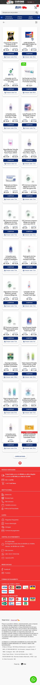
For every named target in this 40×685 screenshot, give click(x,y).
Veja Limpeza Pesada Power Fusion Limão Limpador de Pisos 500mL (29, 365)
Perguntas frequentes (11, 520)
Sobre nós (8, 494)
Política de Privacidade (11, 508)
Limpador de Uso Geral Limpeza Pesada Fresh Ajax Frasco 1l (29, 294)
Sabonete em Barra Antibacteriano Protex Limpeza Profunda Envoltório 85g (10, 188)
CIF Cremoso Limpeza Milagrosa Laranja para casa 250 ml (29, 222)
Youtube (7, 573)
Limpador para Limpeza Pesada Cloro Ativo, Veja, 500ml (10, 116)
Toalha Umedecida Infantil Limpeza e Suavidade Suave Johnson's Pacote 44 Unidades (29, 437)
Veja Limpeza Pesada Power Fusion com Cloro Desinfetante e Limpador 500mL (10, 401)
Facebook (7, 569)
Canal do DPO (9, 558)
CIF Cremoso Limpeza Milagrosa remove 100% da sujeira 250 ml (10, 223)
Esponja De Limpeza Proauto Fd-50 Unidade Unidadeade (11, 44)
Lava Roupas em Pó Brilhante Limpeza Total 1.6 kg (29, 115)
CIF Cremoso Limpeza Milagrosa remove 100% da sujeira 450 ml (29, 187)
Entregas (8, 527)
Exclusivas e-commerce (9, 17)
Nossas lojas (9, 498)
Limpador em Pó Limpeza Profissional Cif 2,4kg (11, 79)
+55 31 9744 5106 (13, 554)
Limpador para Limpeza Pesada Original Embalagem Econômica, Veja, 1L (10, 258)
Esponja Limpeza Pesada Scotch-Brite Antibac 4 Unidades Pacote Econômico (11, 365)
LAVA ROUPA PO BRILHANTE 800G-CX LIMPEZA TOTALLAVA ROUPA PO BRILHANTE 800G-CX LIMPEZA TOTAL (29, 47)
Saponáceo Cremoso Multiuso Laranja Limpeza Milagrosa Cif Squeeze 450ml (11, 294)
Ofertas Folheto (19, 17)
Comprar (10, 53)
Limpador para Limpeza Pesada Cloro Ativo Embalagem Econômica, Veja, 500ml (10, 438)
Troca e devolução (10, 523)
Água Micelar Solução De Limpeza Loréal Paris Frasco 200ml (10, 151)
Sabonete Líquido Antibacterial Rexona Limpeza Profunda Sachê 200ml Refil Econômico (29, 402)
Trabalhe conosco (10, 505)
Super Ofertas (30, 17)
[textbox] (20, 12)
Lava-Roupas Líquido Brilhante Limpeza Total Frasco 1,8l (29, 329)
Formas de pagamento (12, 530)
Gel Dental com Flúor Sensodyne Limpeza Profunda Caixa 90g (29, 79)
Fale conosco (9, 501)
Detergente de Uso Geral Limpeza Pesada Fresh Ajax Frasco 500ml (29, 258)
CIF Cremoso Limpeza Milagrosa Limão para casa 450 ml (10, 329)
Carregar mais (20, 456)
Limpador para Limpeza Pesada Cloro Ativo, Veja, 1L (29, 151)
